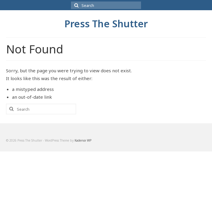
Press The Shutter (106, 23)
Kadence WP (83, 140)
